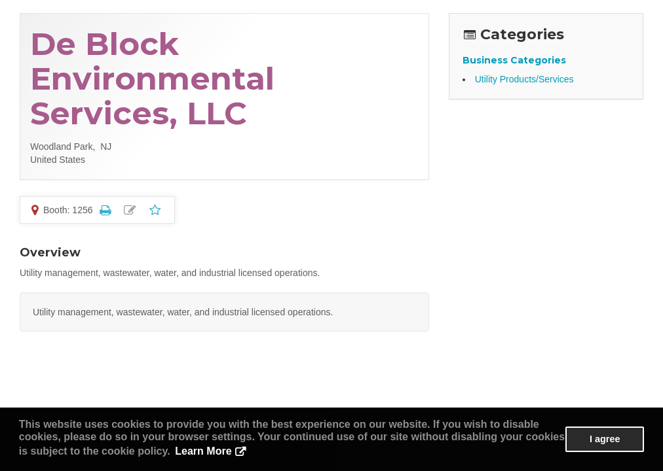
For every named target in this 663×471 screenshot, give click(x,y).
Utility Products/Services (524, 79)
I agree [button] (605, 439)
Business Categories (514, 60)
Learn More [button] (203, 451)
